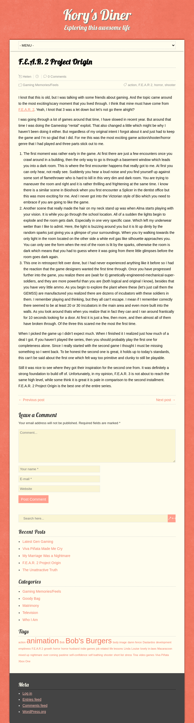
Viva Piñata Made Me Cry (42, 549)
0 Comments (57, 76)
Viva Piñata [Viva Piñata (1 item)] (162, 654)
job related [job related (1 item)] (102, 648)
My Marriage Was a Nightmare (46, 556)
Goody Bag (31, 598)
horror (158, 85)
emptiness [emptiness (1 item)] (24, 648)
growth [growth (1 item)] (48, 648)
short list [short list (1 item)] (119, 654)
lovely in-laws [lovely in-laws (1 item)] (148, 648)
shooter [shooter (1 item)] (108, 654)
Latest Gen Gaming (37, 542)
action (132, 85)
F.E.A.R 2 (145, 85)
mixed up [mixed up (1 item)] (23, 654)
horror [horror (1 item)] (56, 648)
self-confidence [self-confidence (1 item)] (78, 654)
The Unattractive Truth (40, 570)
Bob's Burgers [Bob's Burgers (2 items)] (88, 640)
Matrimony (30, 606)
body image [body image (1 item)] (120, 642)
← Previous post (31, 400)
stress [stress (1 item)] (128, 654)
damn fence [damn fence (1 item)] (135, 642)
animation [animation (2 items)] (43, 640)
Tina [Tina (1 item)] (135, 654)
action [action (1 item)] (22, 642)
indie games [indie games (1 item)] (88, 648)
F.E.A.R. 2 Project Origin (41, 563)
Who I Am (30, 620)
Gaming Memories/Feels (41, 85)
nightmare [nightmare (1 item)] (36, 654)
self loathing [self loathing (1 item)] (95, 654)
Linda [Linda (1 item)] (127, 648)
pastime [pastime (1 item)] (63, 654)
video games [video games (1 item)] (146, 654)
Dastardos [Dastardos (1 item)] (149, 642)
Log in (27, 693)
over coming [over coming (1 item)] (50, 654)
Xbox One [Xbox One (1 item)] (24, 661)
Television (30, 613)
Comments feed (34, 706)
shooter (170, 85)
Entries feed (31, 699)
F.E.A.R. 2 (26, 110)
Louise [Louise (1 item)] (135, 648)
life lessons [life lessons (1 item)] (116, 648)
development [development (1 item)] (163, 642)
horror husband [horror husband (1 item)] (70, 648)
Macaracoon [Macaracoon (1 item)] (164, 648)
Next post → (166, 400)
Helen (27, 76)
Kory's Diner (97, 15)
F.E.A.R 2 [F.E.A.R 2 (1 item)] (37, 648)
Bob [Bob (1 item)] (62, 642)
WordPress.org (34, 712)
